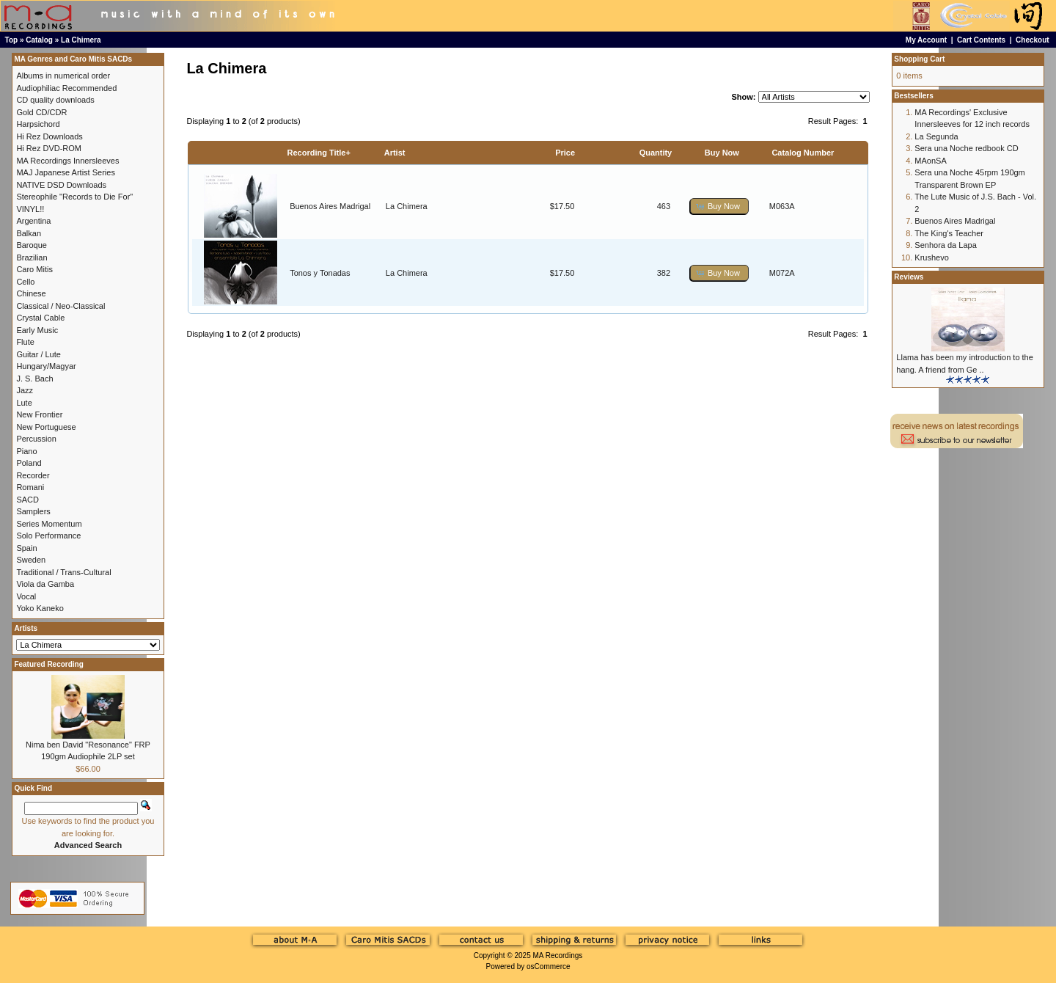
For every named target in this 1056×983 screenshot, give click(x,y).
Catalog (39, 40)
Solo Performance (48, 535)
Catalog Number (802, 152)
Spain (26, 548)
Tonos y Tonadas (320, 272)
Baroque (31, 245)
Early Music (37, 330)
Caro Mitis (34, 269)
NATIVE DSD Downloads (61, 184)
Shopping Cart (919, 59)
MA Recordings (557, 955)
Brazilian (31, 257)
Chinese (30, 293)
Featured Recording (48, 664)
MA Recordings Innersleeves (67, 160)
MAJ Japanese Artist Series (65, 172)
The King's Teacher (948, 233)
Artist (395, 152)
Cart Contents (981, 40)
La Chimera (80, 40)
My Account (926, 40)
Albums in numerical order (63, 75)
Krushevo (931, 257)
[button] (719, 206)
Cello (25, 281)
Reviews (908, 277)
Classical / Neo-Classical (60, 306)
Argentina (33, 220)
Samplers (33, 511)
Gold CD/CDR (41, 112)
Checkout (1032, 40)
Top (11, 40)
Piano (26, 451)
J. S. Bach (34, 378)
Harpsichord (37, 124)
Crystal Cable (40, 317)
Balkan (28, 233)
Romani (30, 487)
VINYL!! (30, 209)
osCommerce (548, 966)
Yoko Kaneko (39, 608)
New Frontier (39, 414)
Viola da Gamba (45, 584)
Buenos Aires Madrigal (330, 206)
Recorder (32, 475)
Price (565, 152)
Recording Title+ (319, 152)
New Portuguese (46, 427)
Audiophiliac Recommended (66, 88)
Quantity (655, 152)
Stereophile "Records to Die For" (74, 196)
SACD (27, 499)
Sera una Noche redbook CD (966, 148)
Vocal (26, 596)
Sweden (30, 559)
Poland (28, 462)
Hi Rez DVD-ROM (48, 148)
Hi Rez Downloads (49, 136)
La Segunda (936, 136)
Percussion (36, 438)
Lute (24, 402)
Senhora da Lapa (945, 245)
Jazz (24, 390)
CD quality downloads (55, 99)
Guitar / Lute (38, 354)
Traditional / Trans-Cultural (63, 572)
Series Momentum (48, 523)
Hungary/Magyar (46, 366)
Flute (25, 341)
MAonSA (930, 160)
